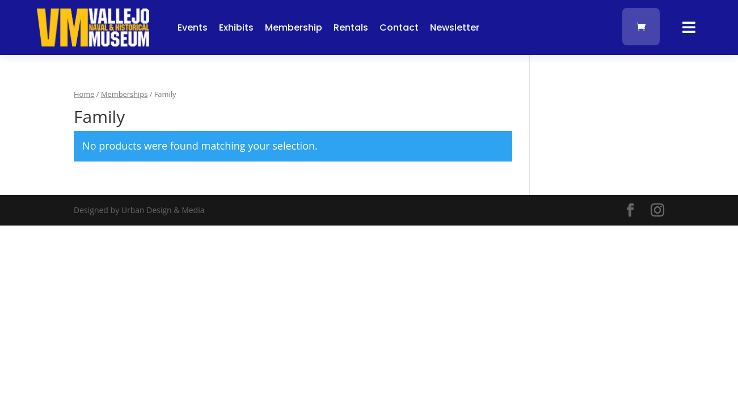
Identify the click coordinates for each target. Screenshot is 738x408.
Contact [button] (399, 27)
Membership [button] (293, 27)
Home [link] (84, 94)
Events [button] (193, 27)
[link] (93, 43)
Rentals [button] (351, 27)
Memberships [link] (124, 94)
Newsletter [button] (454, 27)
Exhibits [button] (236, 27)
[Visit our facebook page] (630, 210)
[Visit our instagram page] (657, 210)
